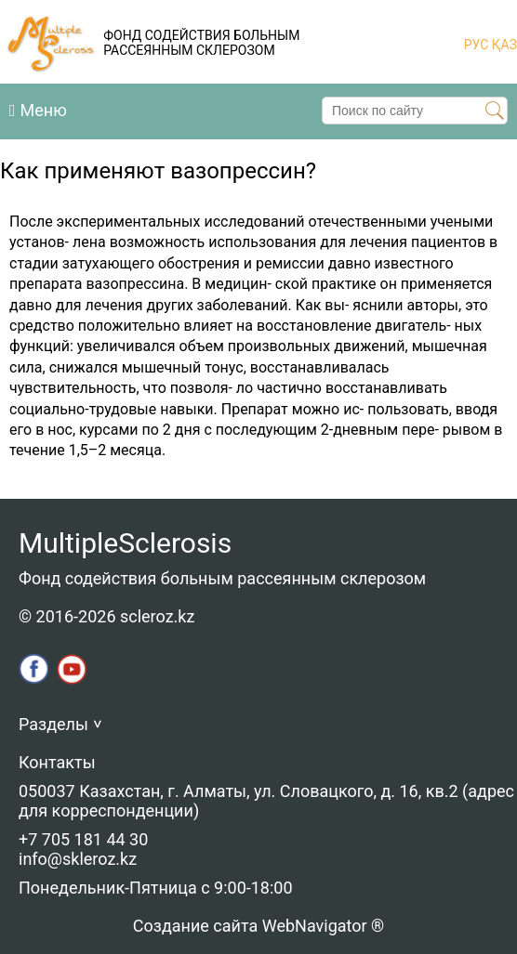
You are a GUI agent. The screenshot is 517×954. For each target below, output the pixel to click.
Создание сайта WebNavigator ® (258, 925)
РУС (476, 44)
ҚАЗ (502, 44)
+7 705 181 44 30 (83, 839)
